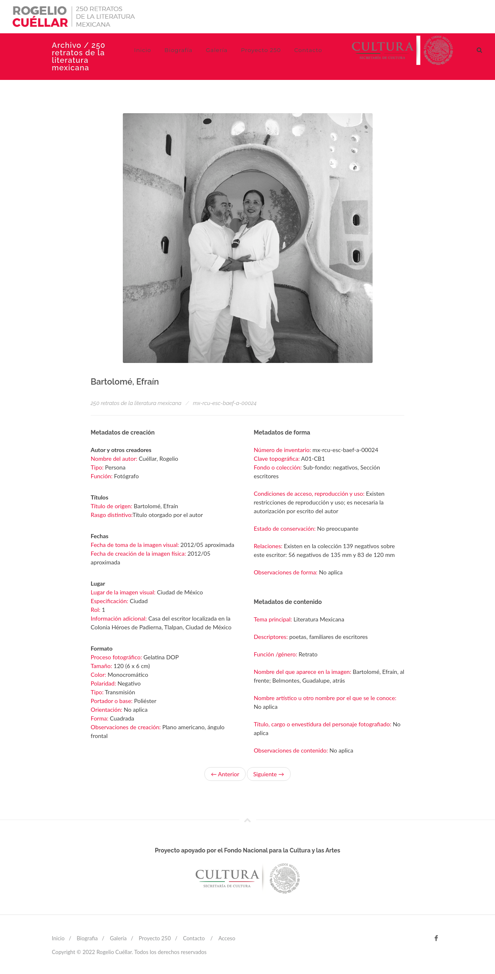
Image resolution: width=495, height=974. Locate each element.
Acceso (226, 938)
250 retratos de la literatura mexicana (136, 403)
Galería (118, 938)
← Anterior (225, 774)
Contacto (193, 938)
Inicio (58, 938)
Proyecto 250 (155, 938)
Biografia (87, 938)
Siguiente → (268, 774)
